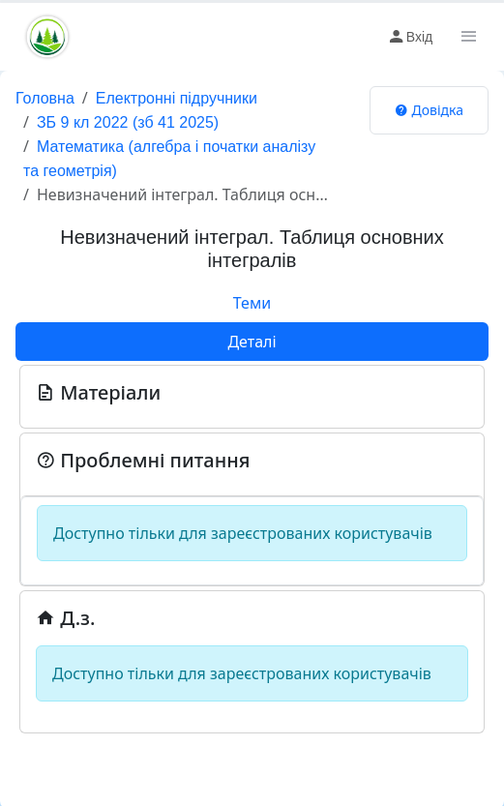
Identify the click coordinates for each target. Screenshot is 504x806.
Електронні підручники (176, 98)
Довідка (429, 110)
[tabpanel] (252, 547)
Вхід (409, 36)
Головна (44, 98)
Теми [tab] (252, 302)
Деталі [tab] (251, 341)
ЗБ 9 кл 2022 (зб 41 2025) (128, 122)
